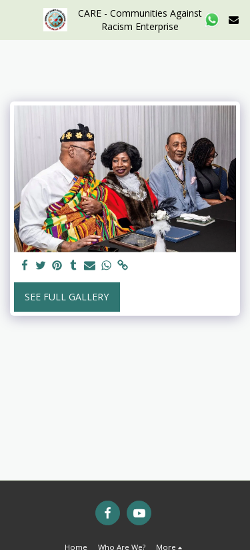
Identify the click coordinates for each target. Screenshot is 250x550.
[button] (14, 19)
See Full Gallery (67, 296)
